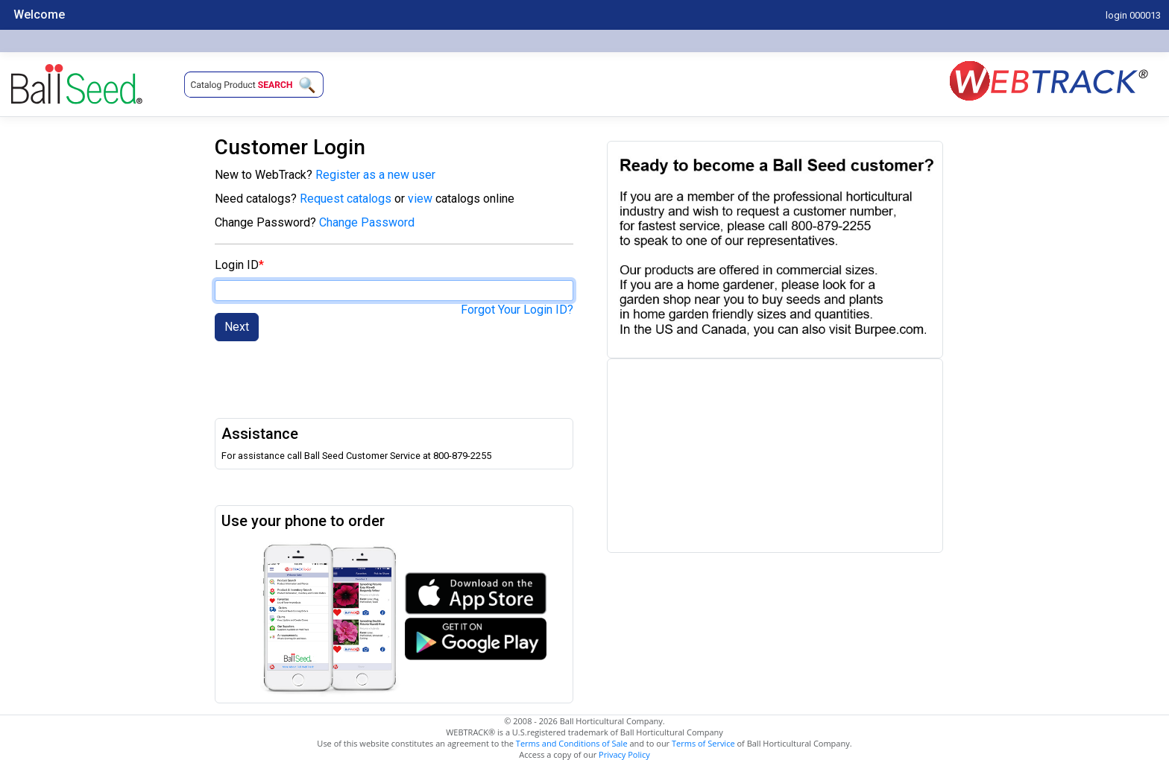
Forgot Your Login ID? (517, 310)
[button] (254, 84)
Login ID (237, 265)
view (421, 198)
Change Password (367, 222)
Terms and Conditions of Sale (572, 743)
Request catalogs (345, 198)
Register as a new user (375, 175)
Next (236, 327)
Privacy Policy (624, 754)
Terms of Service (703, 743)
